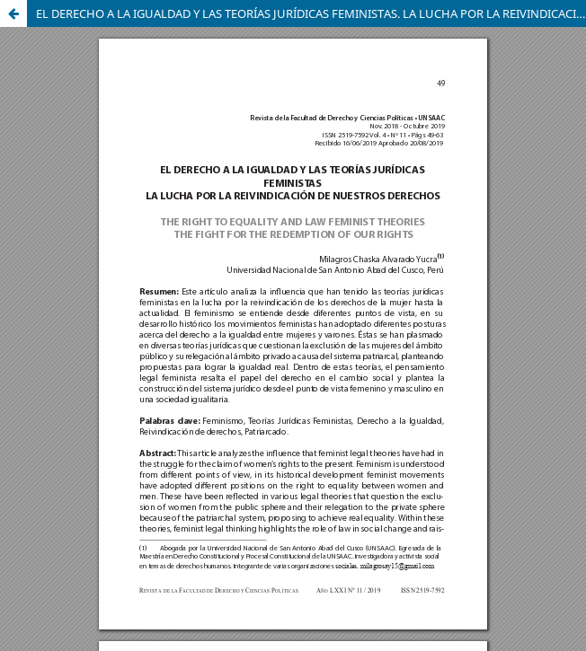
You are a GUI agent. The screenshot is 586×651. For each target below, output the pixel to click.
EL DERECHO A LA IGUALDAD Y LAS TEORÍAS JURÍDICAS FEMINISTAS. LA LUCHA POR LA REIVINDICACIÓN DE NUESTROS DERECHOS (311, 13)
